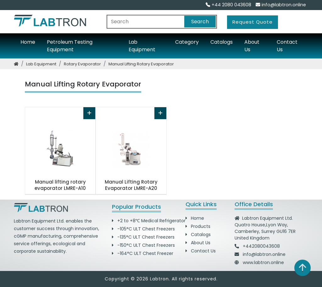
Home (27, 42)
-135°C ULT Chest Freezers (143, 237)
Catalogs (221, 42)
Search (200, 21)
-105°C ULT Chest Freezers (143, 229)
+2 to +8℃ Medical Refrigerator (149, 221)
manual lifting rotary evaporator (141, 64)
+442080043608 (261, 246)
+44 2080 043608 (228, 5)
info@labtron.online (281, 5)
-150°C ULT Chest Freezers (143, 245)
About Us (251, 45)
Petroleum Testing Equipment (69, 45)
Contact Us (287, 45)
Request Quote (252, 22)
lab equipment (41, 64)
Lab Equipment (142, 45)
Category (187, 42)
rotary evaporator (82, 64)
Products (198, 226)
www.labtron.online (263, 262)
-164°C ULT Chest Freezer (142, 253)
